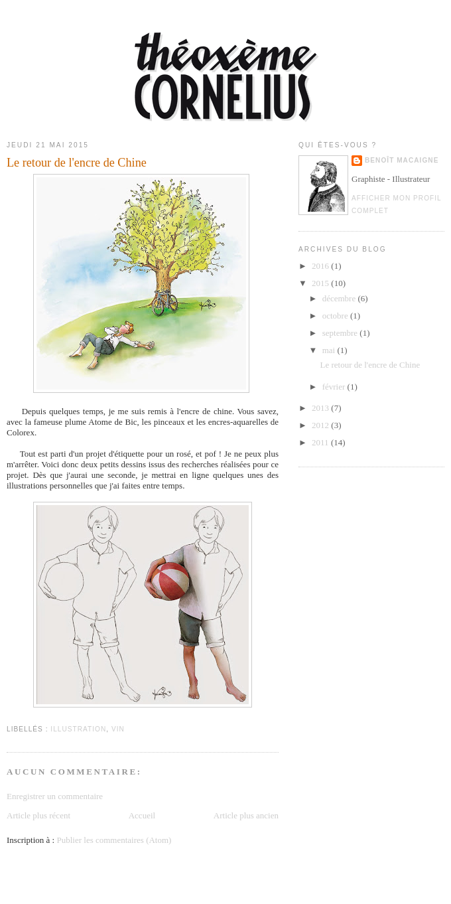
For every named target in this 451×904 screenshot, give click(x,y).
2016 (321, 266)
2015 (321, 283)
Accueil (142, 815)
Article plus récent (38, 815)
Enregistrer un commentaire (55, 796)
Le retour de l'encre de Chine (370, 365)
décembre (340, 298)
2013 (321, 408)
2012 (321, 425)
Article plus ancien (246, 815)
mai (330, 350)
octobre (336, 316)
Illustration (78, 729)
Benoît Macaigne (401, 160)
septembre (341, 333)
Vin (118, 729)
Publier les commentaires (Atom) (113, 840)
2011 (321, 442)
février (335, 387)
